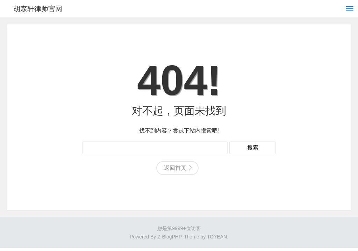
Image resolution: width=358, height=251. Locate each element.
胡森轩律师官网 (37, 9)
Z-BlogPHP (169, 236)
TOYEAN (217, 236)
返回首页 (175, 168)
